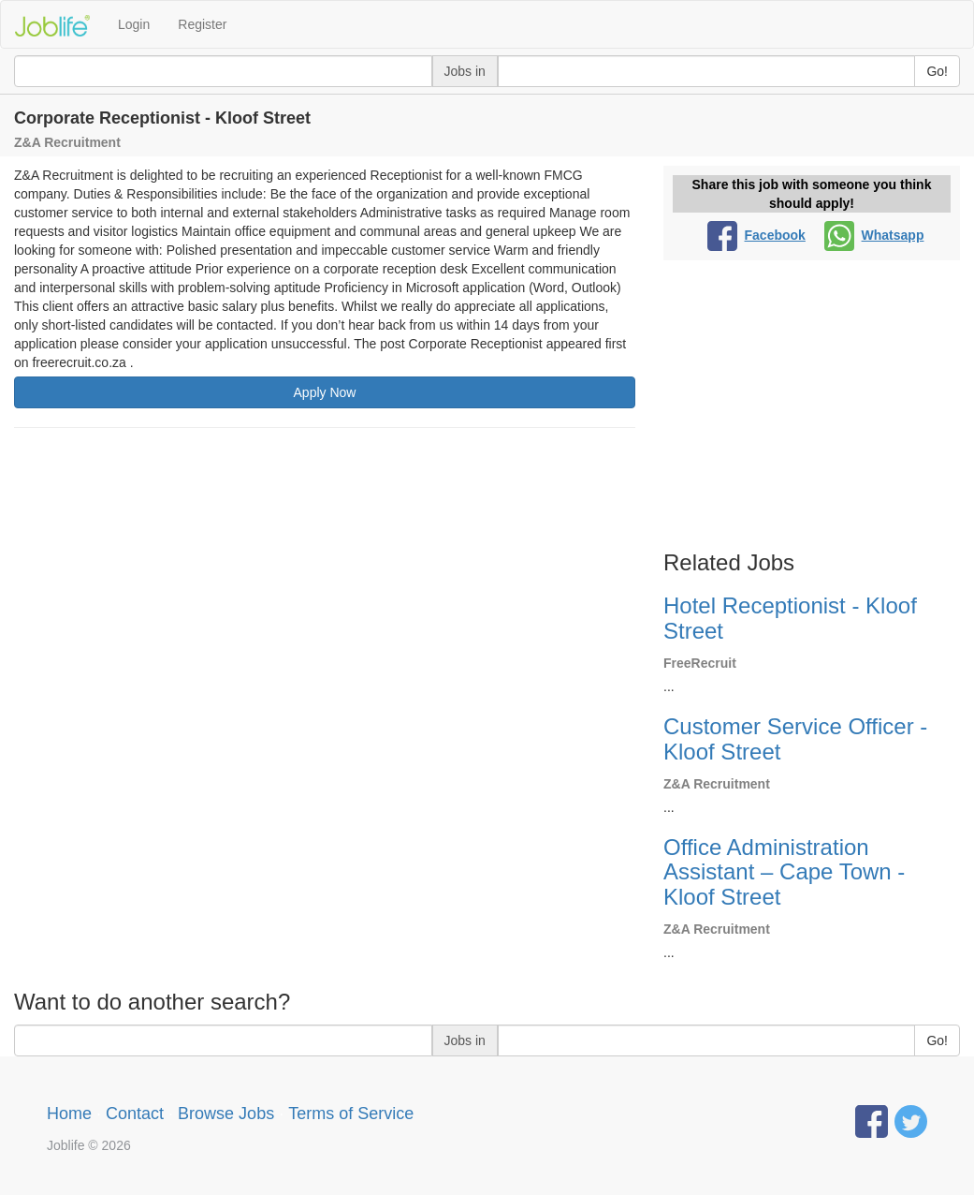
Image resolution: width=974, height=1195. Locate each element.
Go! (937, 71)
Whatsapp (874, 235)
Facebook (756, 235)
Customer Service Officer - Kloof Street (795, 738)
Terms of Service (351, 1113)
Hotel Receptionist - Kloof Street (790, 617)
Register (202, 24)
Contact (135, 1113)
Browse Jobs (226, 1113)
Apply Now (325, 392)
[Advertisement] (324, 578)
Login (134, 24)
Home (69, 1113)
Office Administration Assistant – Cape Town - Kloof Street (784, 871)
